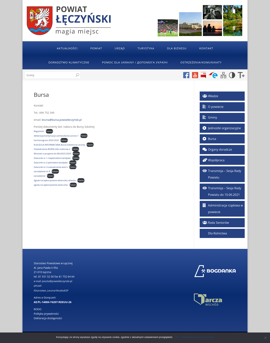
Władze (213, 96)
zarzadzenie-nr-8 (42, 171)
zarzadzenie (39, 175)
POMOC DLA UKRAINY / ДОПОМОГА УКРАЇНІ (135, 62)
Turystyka (146, 48)
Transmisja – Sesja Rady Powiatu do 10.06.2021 (224, 191)
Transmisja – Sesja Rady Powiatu (224, 174)
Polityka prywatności (46, 313)
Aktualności (67, 48)
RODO (37, 309)
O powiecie (216, 107)
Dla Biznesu (177, 48)
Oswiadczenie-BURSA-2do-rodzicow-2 (52, 149)
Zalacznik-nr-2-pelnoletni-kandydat (51, 162)
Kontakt (206, 48)
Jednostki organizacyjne (224, 128)
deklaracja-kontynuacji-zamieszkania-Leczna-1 (56, 135)
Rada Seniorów (218, 223)
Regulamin (39, 131)
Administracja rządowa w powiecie (225, 208)
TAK (177, 337)
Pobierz (49, 131)
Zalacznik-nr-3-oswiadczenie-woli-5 (51, 167)
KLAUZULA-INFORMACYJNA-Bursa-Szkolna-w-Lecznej (59, 144)
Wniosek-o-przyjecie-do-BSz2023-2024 (52, 153)
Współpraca (216, 160)
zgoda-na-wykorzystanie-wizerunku (51, 184)
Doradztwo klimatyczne (68, 62)
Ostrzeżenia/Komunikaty (201, 62)
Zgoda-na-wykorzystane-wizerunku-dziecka (55, 180)
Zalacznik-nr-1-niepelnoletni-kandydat (52, 158)
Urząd (120, 48)
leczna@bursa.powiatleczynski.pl (62, 120)
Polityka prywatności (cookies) (197, 337)
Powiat (96, 48)
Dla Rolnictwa (217, 233)
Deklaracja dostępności (48, 318)
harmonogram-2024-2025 (46, 140)
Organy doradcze (220, 149)
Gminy (212, 117)
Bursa (212, 139)
